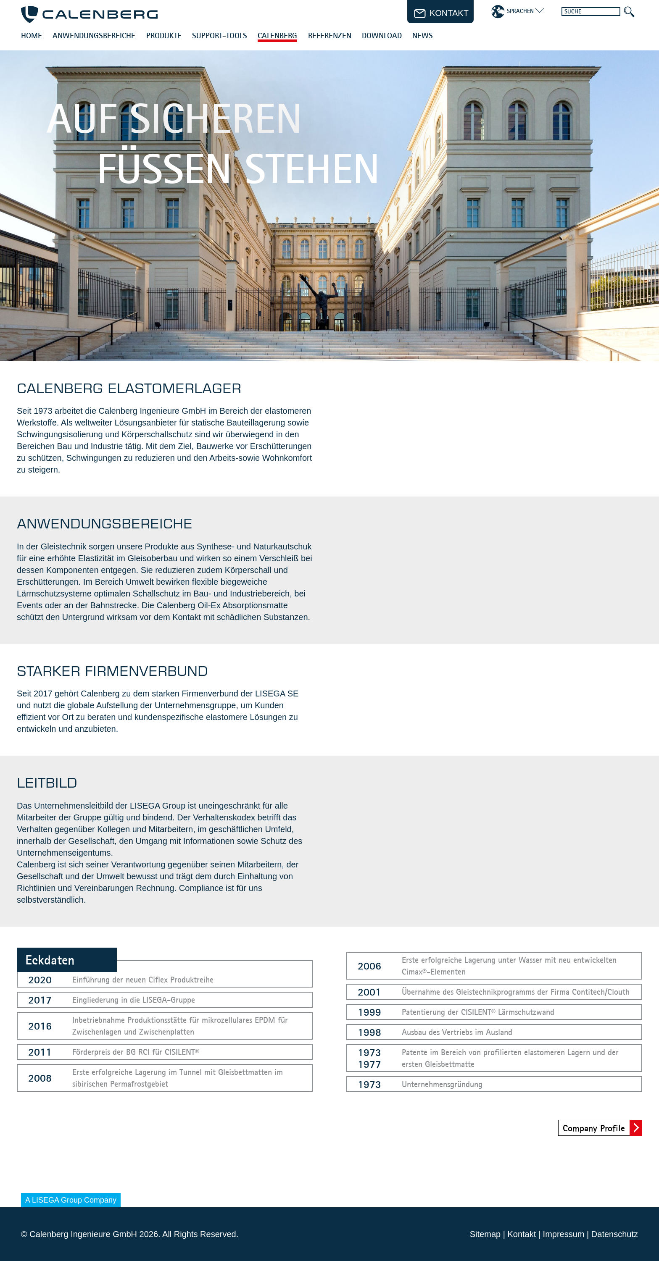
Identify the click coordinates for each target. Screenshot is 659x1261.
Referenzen (329, 36)
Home (31, 36)
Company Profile (594, 1128)
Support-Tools (219, 36)
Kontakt (521, 1234)
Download (382, 36)
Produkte (164, 36)
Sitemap (485, 1234)
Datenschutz (614, 1234)
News (422, 36)
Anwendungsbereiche (94, 36)
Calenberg (277, 36)
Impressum (564, 1234)
